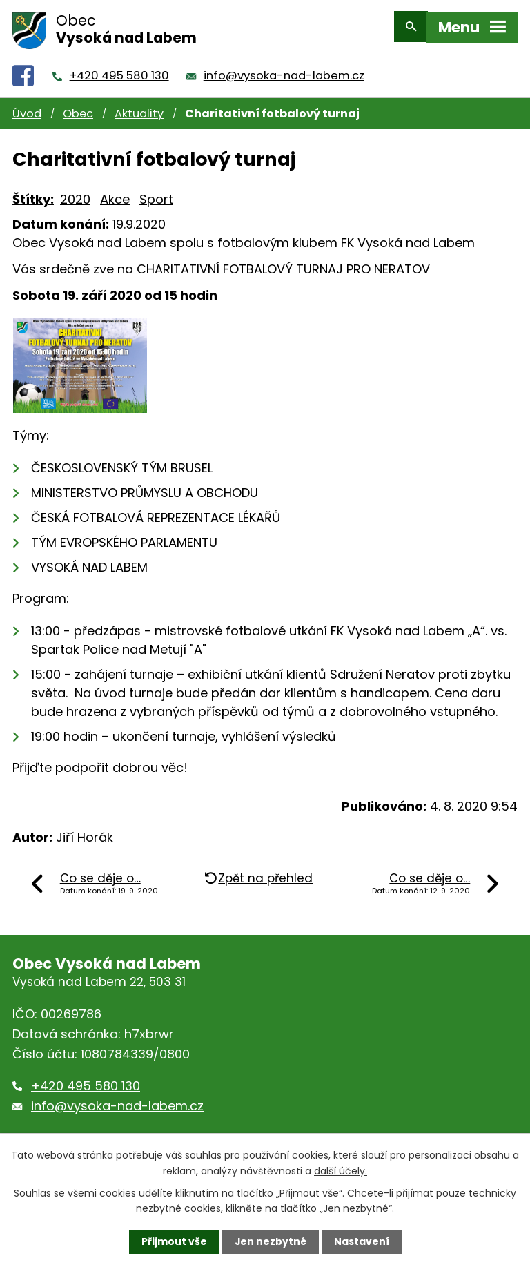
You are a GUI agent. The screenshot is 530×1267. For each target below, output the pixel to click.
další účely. (340, 1170)
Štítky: (33, 193)
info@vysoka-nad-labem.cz (284, 69)
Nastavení (361, 1241)
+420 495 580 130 (119, 69)
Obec (78, 107)
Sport (156, 193)
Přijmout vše (173, 1241)
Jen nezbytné (270, 1241)
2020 (75, 193)
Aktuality (139, 107)
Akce (115, 193)
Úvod (26, 107)
